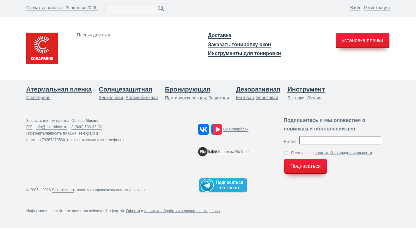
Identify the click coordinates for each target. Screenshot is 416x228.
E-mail (290, 141)
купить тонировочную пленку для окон (111, 190)
